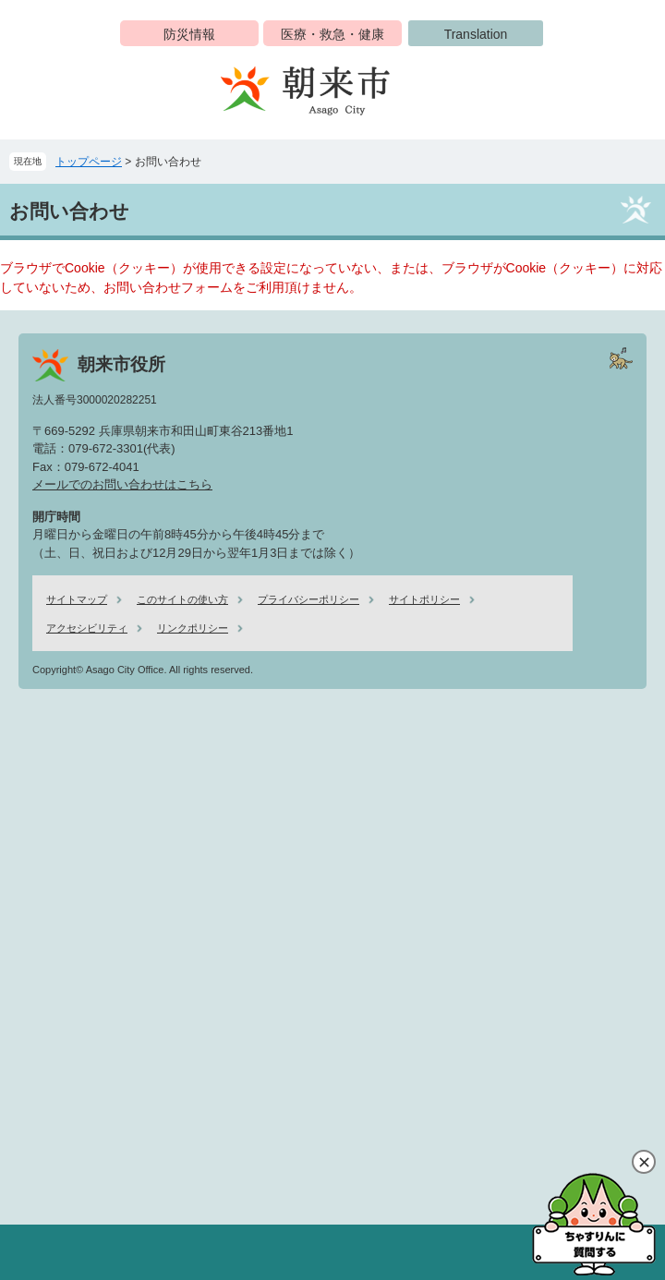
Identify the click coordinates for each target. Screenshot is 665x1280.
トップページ (88, 161)
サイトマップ (76, 599)
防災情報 (189, 34)
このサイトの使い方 (182, 599)
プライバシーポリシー (308, 599)
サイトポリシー (424, 599)
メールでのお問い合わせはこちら (122, 484)
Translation (476, 34)
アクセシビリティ (86, 628)
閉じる (644, 1162)
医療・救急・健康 (332, 34)
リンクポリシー (192, 628)
